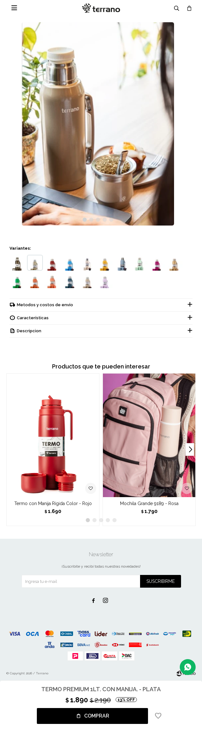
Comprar (96, 716)
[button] (85, 220)
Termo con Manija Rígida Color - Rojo (53, 503)
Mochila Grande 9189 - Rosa (149, 503)
